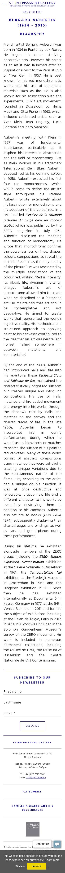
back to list (32, 12)
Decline (20, 866)
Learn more (52, 860)
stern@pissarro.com (36, 778)
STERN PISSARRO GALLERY (32, 743)
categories (32, 792)
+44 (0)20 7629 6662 (34, 774)
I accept (36, 866)
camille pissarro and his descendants (32, 808)
